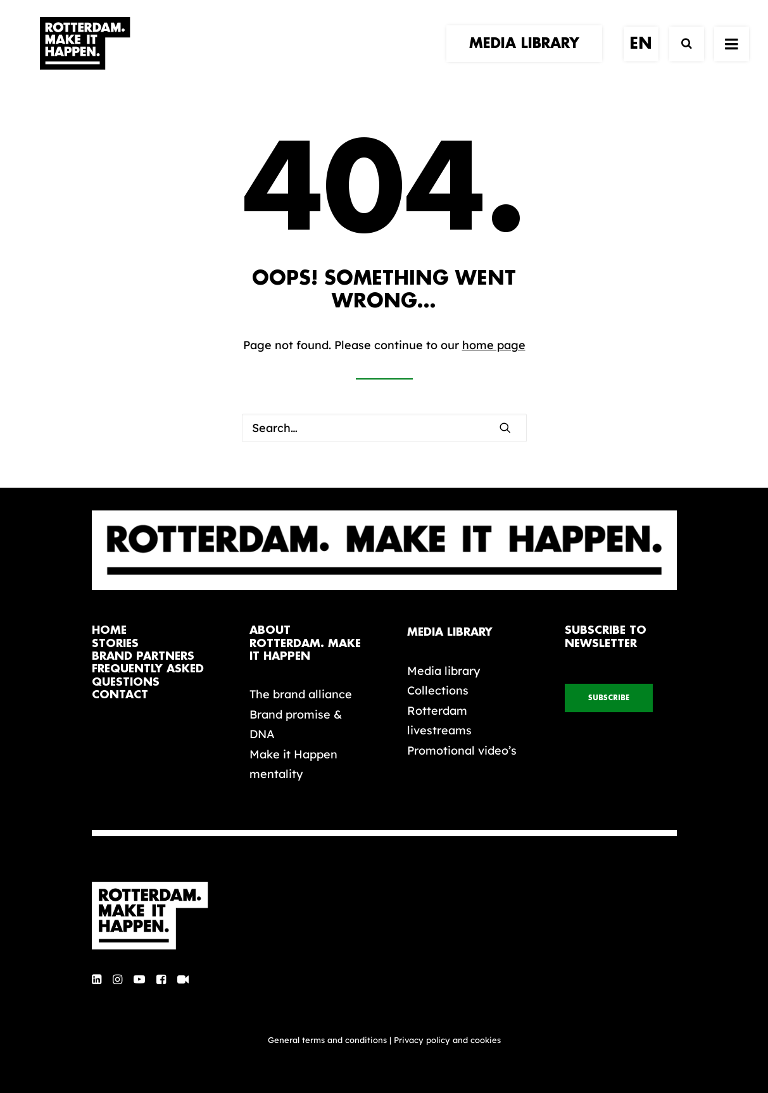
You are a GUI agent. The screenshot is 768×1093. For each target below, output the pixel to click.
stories (115, 643)
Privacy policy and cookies (447, 1040)
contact (120, 694)
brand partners (143, 656)
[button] (505, 428)
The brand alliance (300, 694)
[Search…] (384, 428)
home (109, 630)
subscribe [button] (608, 698)
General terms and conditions (327, 1040)
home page (494, 345)
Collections (438, 690)
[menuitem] (528, 55)
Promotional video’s (462, 750)
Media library (443, 671)
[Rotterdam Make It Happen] (84, 55)
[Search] (681, 55)
